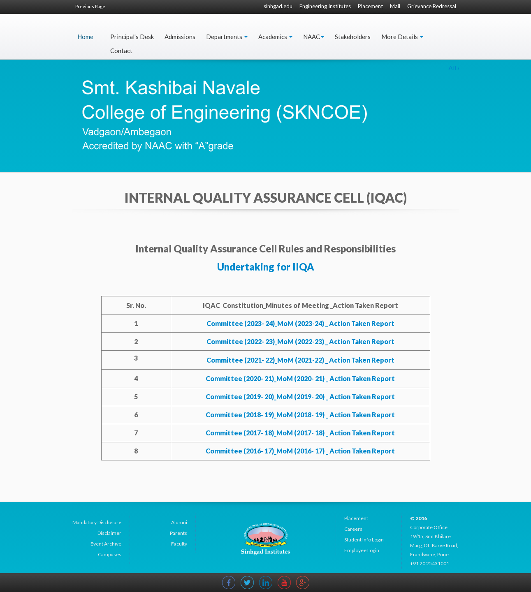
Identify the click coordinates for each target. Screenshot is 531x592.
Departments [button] (227, 36)
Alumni (179, 522)
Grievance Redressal (431, 6)
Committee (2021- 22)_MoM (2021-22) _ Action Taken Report (300, 360)
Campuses (109, 554)
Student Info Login (364, 539)
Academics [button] (275, 36)
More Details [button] (402, 36)
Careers (353, 529)
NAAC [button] (313, 36)
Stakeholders (353, 36)
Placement (370, 6)
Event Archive (105, 544)
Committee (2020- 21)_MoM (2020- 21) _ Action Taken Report (300, 378)
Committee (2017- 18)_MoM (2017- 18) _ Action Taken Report (300, 433)
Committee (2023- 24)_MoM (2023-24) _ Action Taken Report (300, 323)
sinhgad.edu (278, 6)
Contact (121, 50)
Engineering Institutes (325, 6)
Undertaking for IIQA (265, 267)
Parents (178, 533)
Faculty (179, 544)
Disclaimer (109, 533)
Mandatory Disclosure (96, 522)
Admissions (180, 36)
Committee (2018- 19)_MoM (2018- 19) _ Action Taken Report (300, 415)
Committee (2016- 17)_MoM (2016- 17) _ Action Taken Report (300, 451)
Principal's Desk (132, 36)
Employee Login (361, 550)
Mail (395, 6)
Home (85, 36)
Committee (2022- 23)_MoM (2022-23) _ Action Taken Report (300, 341)
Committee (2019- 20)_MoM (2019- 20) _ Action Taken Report (300, 396)
